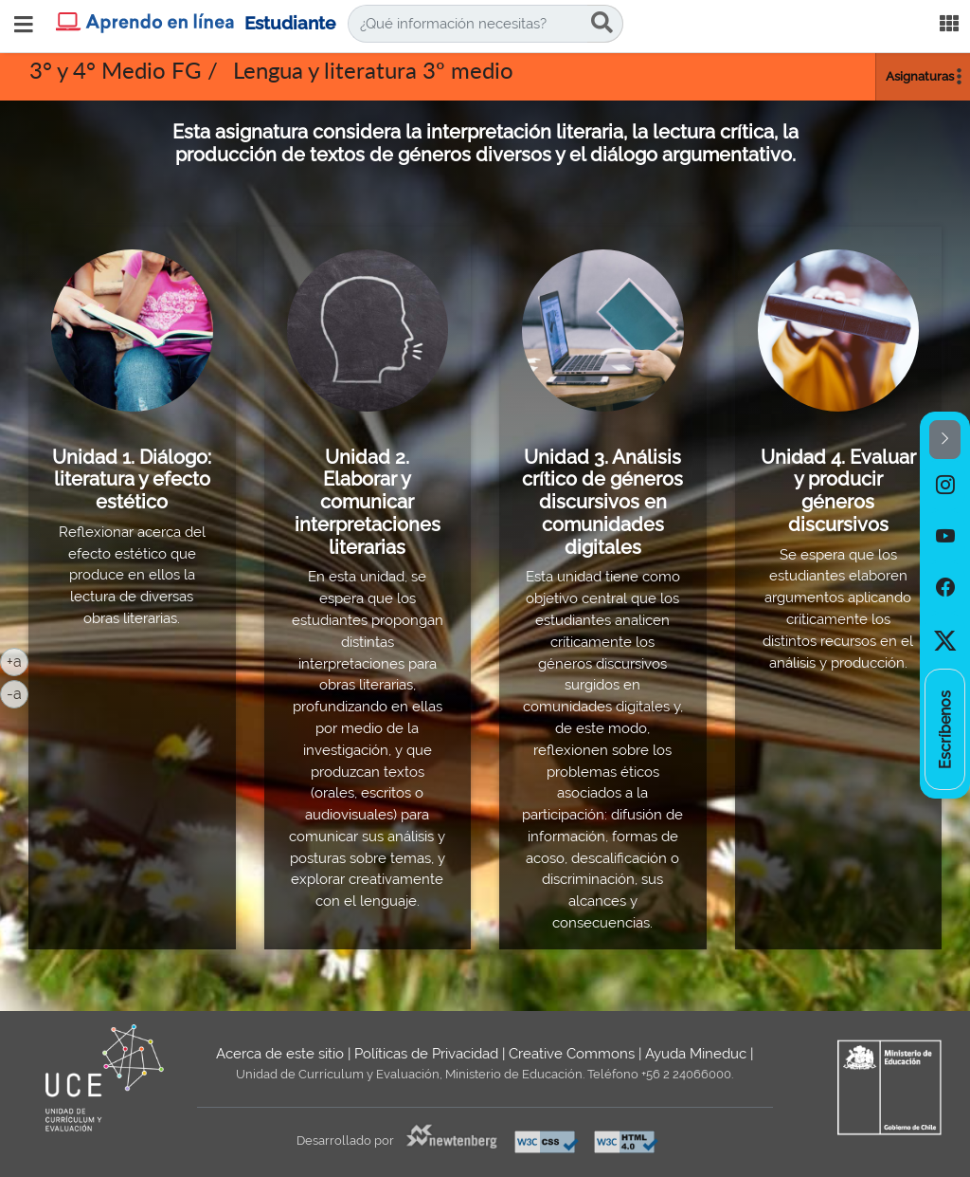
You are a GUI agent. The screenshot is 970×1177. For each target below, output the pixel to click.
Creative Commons (572, 1053)
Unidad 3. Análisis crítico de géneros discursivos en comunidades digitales (602, 502)
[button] (945, 439)
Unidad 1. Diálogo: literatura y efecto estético (131, 479)
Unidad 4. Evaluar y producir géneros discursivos (838, 491)
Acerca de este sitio (280, 1053)
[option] (945, 484)
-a (17, 692)
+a (17, 660)
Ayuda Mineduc (695, 1053)
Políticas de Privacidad (426, 1053)
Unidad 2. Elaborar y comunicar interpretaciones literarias (367, 502)
